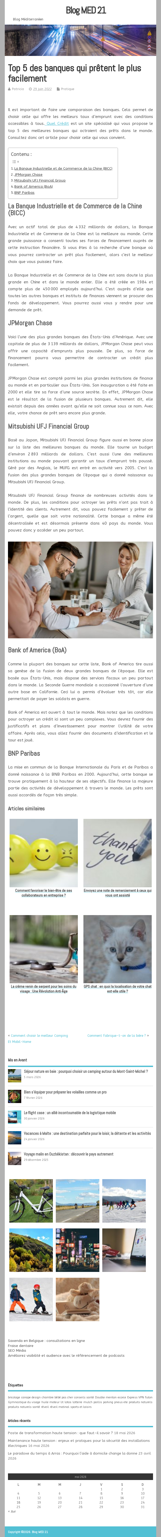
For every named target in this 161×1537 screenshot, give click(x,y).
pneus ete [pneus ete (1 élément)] (121, 1402)
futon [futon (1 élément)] (148, 1397)
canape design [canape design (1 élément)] (31, 1397)
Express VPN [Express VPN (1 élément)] (135, 1397)
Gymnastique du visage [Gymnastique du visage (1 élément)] (24, 1402)
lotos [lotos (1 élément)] (68, 1402)
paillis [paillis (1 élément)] (98, 1402)
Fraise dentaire (20, 1346)
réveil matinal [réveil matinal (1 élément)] (59, 1407)
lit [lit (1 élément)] (62, 1402)
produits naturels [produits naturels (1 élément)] (140, 1402)
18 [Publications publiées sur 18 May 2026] (18, 1502)
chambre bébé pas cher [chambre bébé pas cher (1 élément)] (57, 1397)
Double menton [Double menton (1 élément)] (106, 1397)
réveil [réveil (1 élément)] (45, 1407)
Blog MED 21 (85, 10)
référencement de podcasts (100, 1356)
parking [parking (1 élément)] (108, 1402)
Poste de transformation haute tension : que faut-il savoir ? (60, 1433)
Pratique (67, 89)
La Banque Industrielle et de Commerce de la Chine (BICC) (63, 168)
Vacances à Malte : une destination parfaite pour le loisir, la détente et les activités (87, 1133)
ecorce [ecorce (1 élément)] (122, 1397)
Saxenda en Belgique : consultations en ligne (46, 1341)
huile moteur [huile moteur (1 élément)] (50, 1402)
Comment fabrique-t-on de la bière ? (116, 1036)
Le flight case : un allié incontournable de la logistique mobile (70, 1112)
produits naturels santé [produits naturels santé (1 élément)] (24, 1407)
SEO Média (17, 1351)
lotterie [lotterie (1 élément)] (77, 1402)
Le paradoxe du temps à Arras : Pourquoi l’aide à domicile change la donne (72, 1453)
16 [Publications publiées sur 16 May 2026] (122, 1498)
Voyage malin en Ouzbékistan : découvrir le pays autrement (68, 1154)
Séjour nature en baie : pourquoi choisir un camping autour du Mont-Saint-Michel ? (86, 1071)
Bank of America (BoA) (33, 187)
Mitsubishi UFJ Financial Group (40, 180)
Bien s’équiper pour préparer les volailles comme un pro (65, 1092)
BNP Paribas (24, 193)
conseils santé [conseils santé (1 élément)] (84, 1397)
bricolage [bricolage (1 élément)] (14, 1397)
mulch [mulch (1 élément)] (87, 1402)
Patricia (18, 89)
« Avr (12, 1511)
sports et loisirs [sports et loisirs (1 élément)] (81, 1407)
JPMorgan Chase (28, 175)
